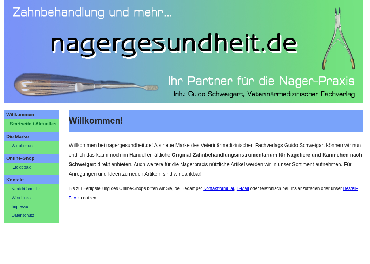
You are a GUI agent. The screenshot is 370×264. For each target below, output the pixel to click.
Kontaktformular (26, 189)
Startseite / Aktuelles (33, 123)
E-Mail (243, 188)
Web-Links (21, 197)
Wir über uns (23, 145)
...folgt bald (21, 167)
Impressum (21, 206)
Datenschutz (23, 215)
